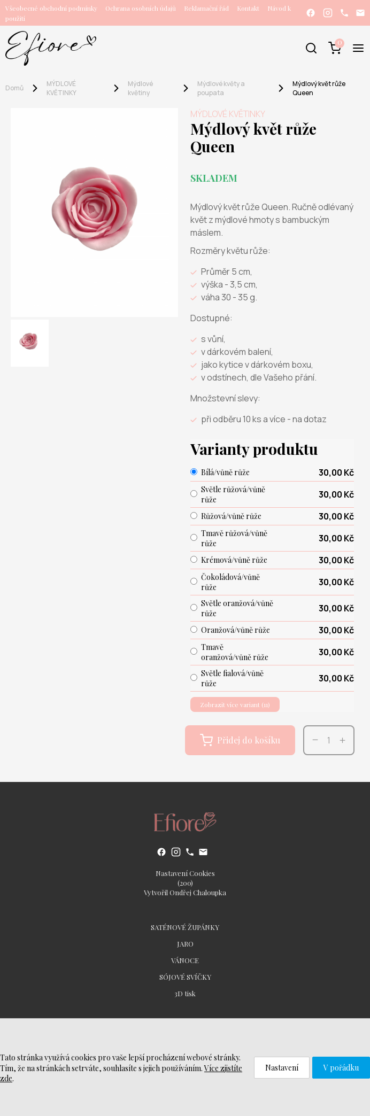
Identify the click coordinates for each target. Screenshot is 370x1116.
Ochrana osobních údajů (140, 8)
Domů (14, 87)
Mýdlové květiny (140, 88)
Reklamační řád (206, 8)
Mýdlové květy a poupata (221, 88)
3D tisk (185, 993)
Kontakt (248, 8)
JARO (185, 943)
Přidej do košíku (240, 740)
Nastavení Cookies (185, 873)
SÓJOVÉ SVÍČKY (185, 976)
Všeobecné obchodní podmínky (51, 8)
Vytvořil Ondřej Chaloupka (185, 892)
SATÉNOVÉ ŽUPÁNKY (185, 927)
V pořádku (341, 1068)
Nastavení (281, 1068)
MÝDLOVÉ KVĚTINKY (61, 88)
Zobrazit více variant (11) (235, 704)
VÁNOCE (185, 960)
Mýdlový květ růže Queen (318, 88)
